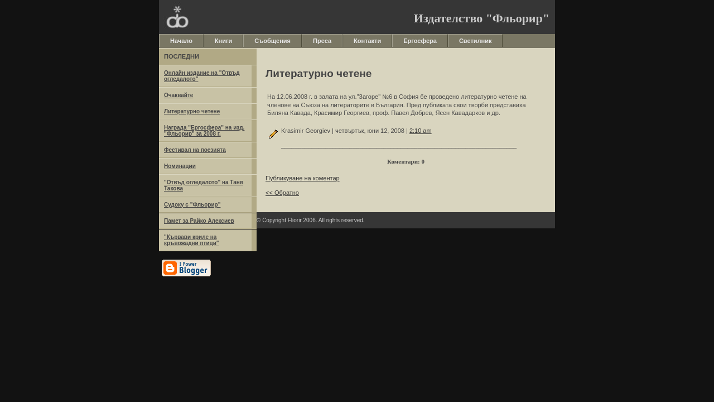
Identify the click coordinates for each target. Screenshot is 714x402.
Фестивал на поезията (195, 150)
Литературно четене (192, 111)
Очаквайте (178, 95)
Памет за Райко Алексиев (199, 221)
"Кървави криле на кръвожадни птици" (191, 240)
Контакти (367, 40)
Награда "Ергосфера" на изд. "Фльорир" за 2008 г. (204, 131)
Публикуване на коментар (303, 178)
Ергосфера (420, 40)
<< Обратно (282, 192)
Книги (223, 40)
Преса (322, 40)
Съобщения (272, 40)
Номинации (180, 166)
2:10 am (420, 130)
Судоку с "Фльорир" (192, 205)
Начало (181, 40)
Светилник (475, 40)
